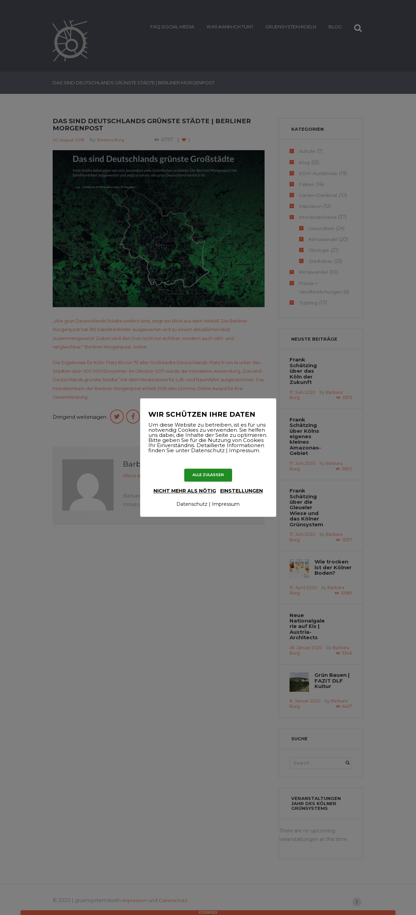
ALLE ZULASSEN (208, 475)
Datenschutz (191, 504)
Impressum (226, 504)
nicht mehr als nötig (184, 491)
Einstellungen (241, 491)
